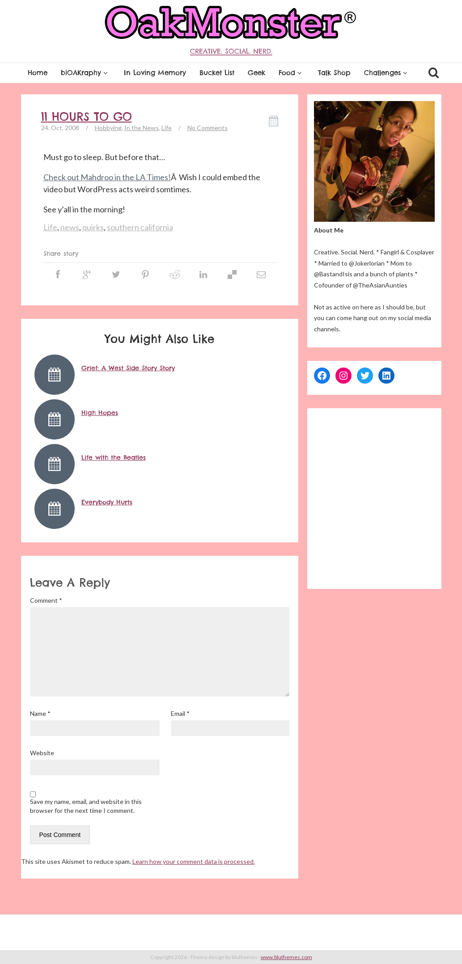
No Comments (207, 127)
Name (40, 713)
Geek (256, 72)
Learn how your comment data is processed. (193, 861)
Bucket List (216, 72)
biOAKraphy (85, 72)
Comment (46, 600)
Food (292, 72)
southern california (140, 227)
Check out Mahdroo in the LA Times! (107, 177)
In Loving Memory (155, 72)
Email (180, 713)
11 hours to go (86, 117)
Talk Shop (334, 72)
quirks (93, 227)
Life (166, 127)
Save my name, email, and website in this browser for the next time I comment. (86, 806)
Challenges (387, 72)
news (69, 227)
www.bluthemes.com (286, 957)
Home (37, 72)
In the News (141, 127)
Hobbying (108, 127)
